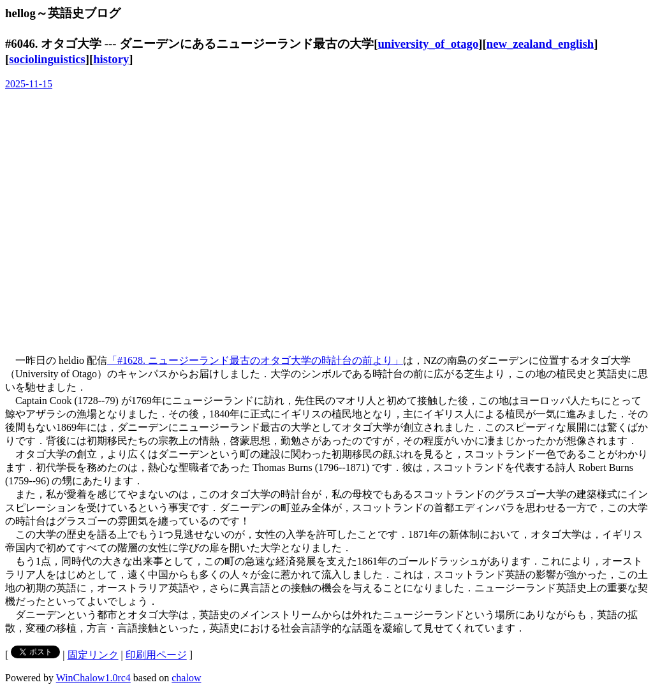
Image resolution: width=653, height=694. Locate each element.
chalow (186, 677)
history (111, 59)
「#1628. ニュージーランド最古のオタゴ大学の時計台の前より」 (255, 360)
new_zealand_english (540, 43)
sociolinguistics (47, 59)
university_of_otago (428, 43)
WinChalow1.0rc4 (93, 677)
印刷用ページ (156, 654)
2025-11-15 (28, 83)
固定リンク (93, 654)
